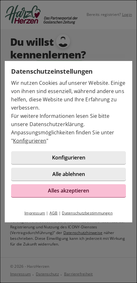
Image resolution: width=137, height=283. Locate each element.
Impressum (34, 213)
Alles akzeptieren (68, 190)
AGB (53, 213)
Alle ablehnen (68, 174)
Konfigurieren (29, 140)
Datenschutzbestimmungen (87, 213)
